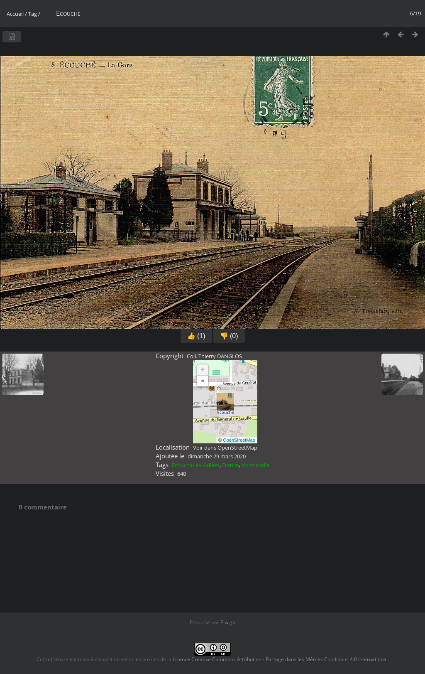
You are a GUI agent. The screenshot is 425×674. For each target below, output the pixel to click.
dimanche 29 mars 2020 (217, 456)
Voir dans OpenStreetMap (225, 447)
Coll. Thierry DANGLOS (214, 356)
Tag (32, 13)
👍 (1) (196, 335)
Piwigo (227, 622)
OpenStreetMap (239, 440)
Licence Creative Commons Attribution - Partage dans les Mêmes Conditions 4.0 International (280, 659)
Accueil (15, 13)
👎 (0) (229, 335)
